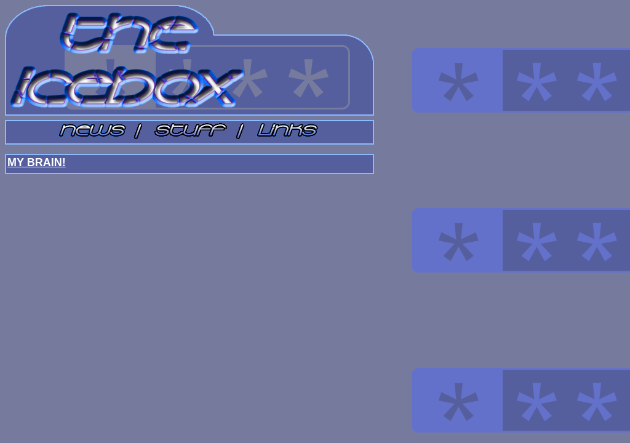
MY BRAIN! (36, 162)
